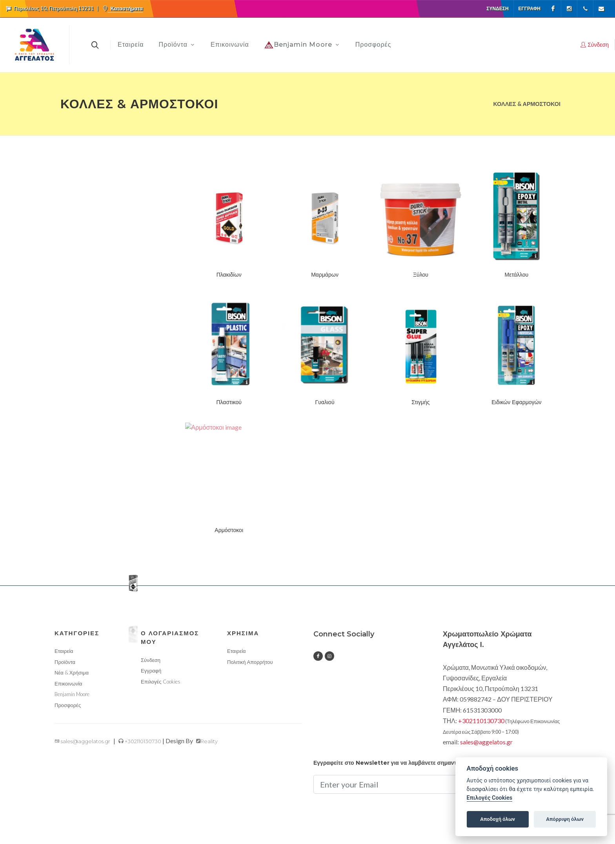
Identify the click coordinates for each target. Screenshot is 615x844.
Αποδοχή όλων (497, 819)
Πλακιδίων (229, 274)
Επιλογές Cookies (160, 681)
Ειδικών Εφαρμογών (516, 402)
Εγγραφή (529, 8)
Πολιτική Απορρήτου (250, 662)
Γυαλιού (325, 402)
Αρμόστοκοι (229, 530)
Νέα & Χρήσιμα (72, 672)
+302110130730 (139, 741)
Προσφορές (68, 705)
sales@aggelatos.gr (82, 741)
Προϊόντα (65, 662)
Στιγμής (420, 402)
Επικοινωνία (68, 683)
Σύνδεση (497, 8)
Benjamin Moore (72, 694)
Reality (207, 741)
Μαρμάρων (324, 274)
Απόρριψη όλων (565, 819)
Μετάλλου (517, 274)
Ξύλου (420, 274)
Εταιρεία (64, 651)
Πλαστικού (229, 402)
